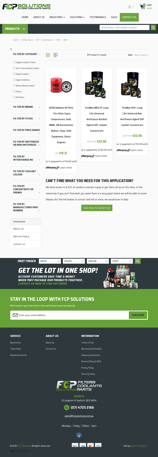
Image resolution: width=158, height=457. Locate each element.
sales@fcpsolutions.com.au (79, 416)
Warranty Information (91, 349)
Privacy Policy (87, 368)
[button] (130, 6)
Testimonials (98, 17)
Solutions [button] (76, 17)
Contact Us (129, 17)
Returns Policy (21, 236)
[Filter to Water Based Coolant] (26, 85)
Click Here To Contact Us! (97, 208)
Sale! (114, 17)
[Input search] (125, 27)
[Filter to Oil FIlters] (26, 97)
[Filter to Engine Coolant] (26, 74)
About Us (39, 17)
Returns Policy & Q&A (91, 361)
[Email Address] (70, 315)
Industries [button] (56, 17)
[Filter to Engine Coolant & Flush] (26, 62)
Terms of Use (87, 342)
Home (25, 17)
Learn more (66, 167)
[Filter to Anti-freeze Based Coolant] (26, 68)
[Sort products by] (141, 54)
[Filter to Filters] (26, 91)
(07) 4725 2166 (82, 407)
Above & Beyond (138, 446)
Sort (130, 55)
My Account (15, 342)
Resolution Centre (18, 355)
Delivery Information (90, 355)
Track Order (15, 349)
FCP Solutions (24, 446)
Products (15, 28)
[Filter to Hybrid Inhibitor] (26, 80)
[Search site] (153, 27)
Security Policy (88, 374)
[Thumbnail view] (48, 55)
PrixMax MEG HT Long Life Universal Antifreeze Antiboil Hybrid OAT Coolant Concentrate (96, 119)
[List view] (55, 55)
